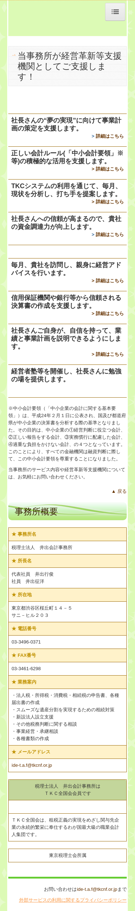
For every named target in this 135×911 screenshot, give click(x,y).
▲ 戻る (118, 491)
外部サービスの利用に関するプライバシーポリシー (73, 900)
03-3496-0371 (26, 642)
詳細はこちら (110, 136)
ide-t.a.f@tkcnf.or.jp (32, 765)
